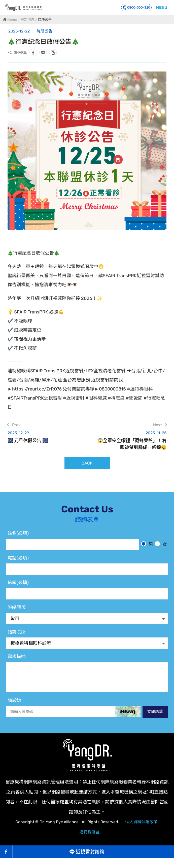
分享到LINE (43, 52)
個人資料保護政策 (141, 821)
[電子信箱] (87, 593)
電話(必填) (18, 558)
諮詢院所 (17, 632)
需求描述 (17, 656)
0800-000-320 (136, 7)
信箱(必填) (18, 582)
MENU (161, 7)
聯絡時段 (17, 607)
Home (12, 20)
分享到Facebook (33, 52)
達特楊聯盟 (89, 832)
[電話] (87, 569)
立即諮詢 (155, 711)
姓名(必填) (18, 533)
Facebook (6, 851)
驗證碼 (14, 700)
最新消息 (27, 20)
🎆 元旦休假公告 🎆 (44, 436)
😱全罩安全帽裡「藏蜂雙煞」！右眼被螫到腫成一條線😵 (130, 440)
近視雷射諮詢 (90, 851)
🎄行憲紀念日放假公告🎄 (23, 7)
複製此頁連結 (53, 52)
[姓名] (72, 544)
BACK (87, 463)
